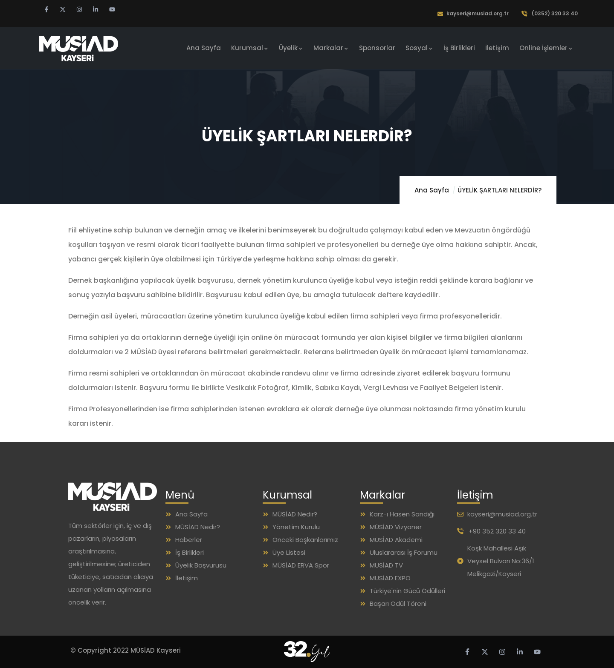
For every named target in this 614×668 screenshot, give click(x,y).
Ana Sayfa (431, 190)
